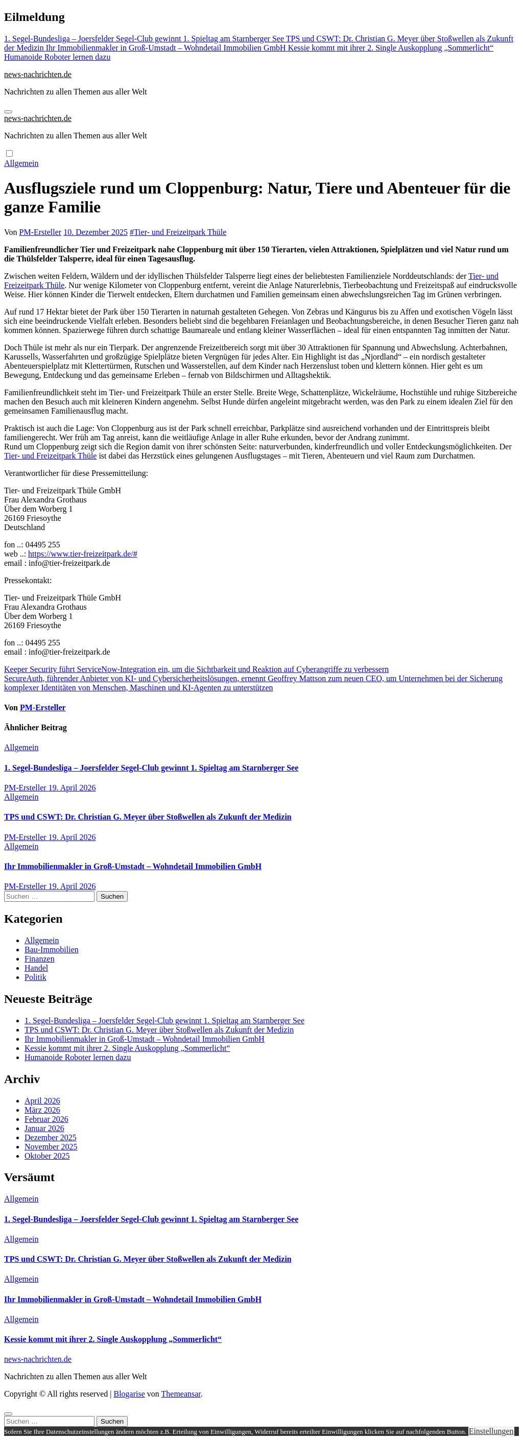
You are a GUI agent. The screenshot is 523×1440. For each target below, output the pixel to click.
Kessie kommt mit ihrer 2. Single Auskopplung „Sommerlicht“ (127, 1048)
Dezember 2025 (51, 1137)
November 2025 (51, 1146)
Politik (35, 977)
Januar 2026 (44, 1128)
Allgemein (21, 163)
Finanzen (40, 958)
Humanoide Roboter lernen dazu (78, 1057)
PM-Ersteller (40, 232)
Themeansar (181, 1393)
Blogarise (129, 1393)
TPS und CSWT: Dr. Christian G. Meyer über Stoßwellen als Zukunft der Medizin (148, 816)
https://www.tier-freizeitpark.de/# (82, 553)
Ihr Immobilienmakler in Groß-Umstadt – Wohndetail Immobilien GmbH (133, 866)
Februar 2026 (46, 1119)
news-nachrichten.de (38, 74)
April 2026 (42, 1100)
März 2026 (42, 1110)
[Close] (8, 1413)
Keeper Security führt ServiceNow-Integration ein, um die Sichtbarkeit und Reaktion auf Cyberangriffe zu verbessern (196, 669)
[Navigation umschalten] (8, 111)
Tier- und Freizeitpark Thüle (180, 232)
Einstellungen (491, 1431)
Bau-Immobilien (52, 949)
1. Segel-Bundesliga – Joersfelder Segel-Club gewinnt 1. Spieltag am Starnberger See (151, 767)
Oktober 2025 (47, 1155)
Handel (36, 968)
